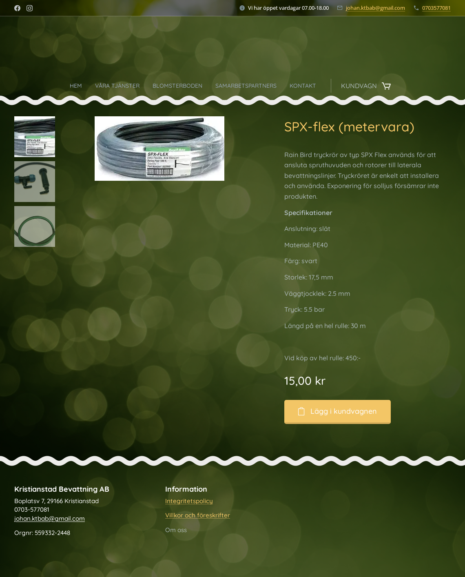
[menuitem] (170, 85)
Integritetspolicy (189, 501)
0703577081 (436, 7)
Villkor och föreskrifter (197, 515)
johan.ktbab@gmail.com (375, 7)
